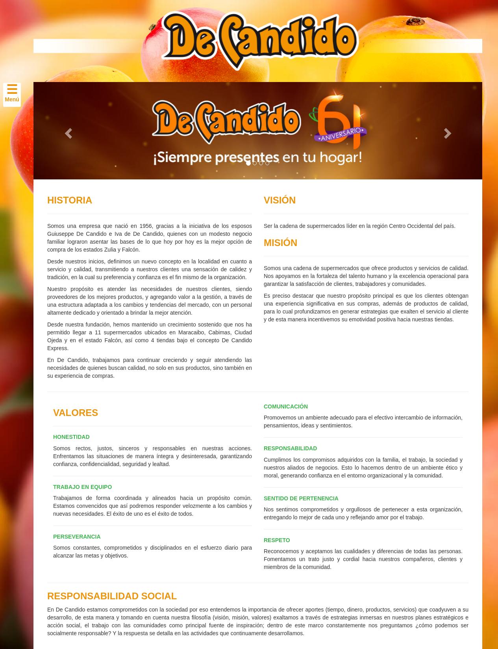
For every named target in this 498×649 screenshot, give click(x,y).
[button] (67, 130)
